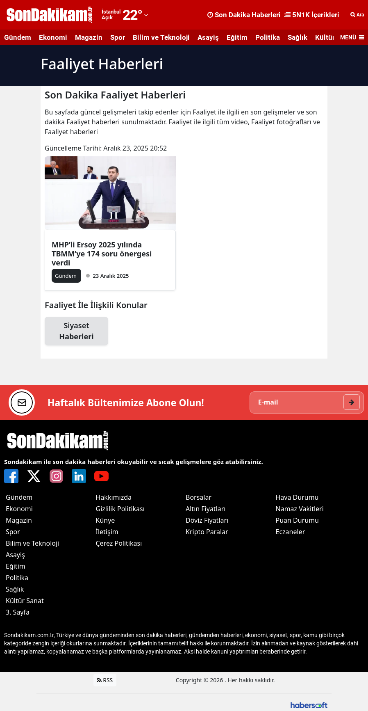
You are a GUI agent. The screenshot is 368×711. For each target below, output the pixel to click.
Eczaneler (290, 532)
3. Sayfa (18, 612)
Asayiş (208, 37)
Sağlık (297, 37)
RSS (105, 681)
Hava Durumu (297, 498)
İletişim (107, 532)
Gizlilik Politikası (120, 509)
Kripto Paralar (207, 532)
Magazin (88, 37)
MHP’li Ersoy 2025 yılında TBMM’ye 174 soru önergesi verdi (102, 253)
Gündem (17, 37)
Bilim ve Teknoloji (161, 37)
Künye (105, 521)
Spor (117, 37)
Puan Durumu (297, 521)
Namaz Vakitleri (300, 509)
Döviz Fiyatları (207, 521)
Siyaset (76, 331)
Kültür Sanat (25, 601)
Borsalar (198, 498)
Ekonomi (53, 37)
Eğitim (237, 37)
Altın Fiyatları (206, 509)
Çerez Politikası (119, 544)
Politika (267, 37)
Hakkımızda (114, 498)
